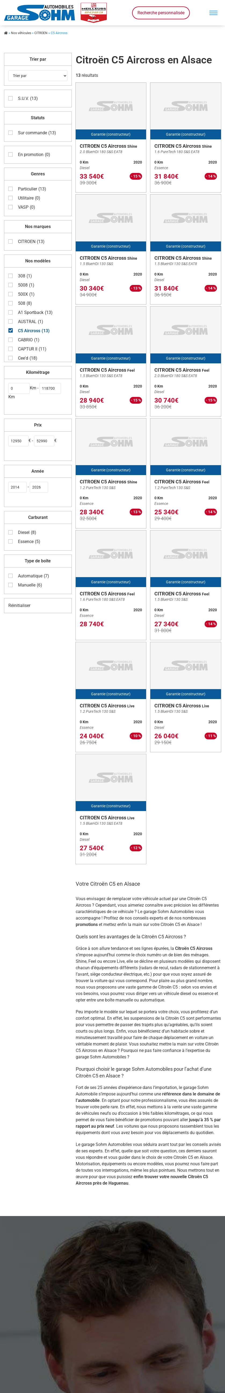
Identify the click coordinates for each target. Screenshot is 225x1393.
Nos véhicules (21, 33)
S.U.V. (28, 98)
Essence (29, 541)
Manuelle (30, 584)
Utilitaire (29, 197)
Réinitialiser (19, 604)
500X (26, 293)
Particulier (32, 188)
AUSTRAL (30, 321)
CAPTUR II (32, 348)
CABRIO (28, 339)
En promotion (34, 154)
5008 (26, 284)
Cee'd (27, 357)
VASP (26, 206)
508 (25, 302)
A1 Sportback (35, 312)
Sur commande (37, 132)
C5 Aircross (34, 330)
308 (25, 275)
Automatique (33, 575)
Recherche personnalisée (160, 12)
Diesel (27, 532)
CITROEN (41, 33)
